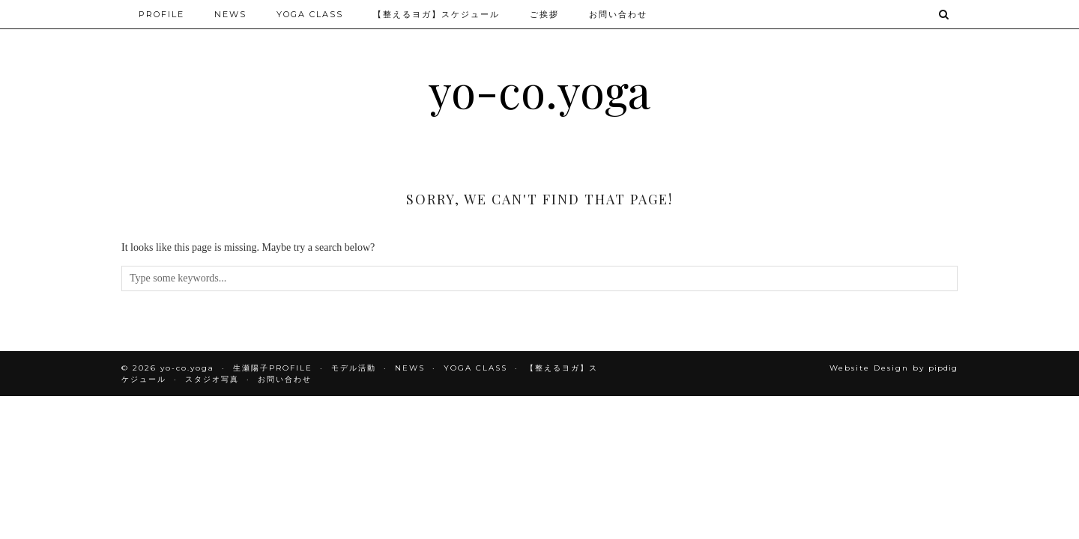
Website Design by (893, 368)
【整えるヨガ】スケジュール (436, 14)
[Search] (944, 14)
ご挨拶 (544, 14)
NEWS (230, 14)
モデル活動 (353, 368)
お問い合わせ (618, 14)
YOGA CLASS (309, 14)
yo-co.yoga (539, 90)
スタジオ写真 (212, 379)
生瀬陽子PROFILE (272, 368)
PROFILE (161, 14)
